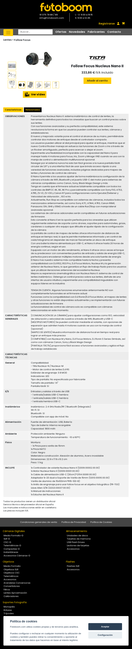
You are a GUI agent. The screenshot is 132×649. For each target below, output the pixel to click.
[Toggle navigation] (8, 32)
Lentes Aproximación (15, 592)
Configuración (105, 635)
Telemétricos (11, 576)
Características (13, 109)
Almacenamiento (76, 531)
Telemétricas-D (12, 545)
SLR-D (7, 538)
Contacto (114, 32)
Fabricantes (96, 32)
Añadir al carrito (97, 80)
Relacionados (33, 109)
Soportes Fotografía (15, 602)
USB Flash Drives (76, 542)
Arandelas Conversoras (17, 582)
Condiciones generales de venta (38, 522)
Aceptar (105, 626)
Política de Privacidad (74, 522)
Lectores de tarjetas (78, 545)
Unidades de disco (77, 535)
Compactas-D (12, 549)
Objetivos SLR (11, 569)
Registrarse (107, 24)
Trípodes (9, 613)
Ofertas (60, 32)
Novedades (77, 32)
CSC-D (7, 542)
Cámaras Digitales (14, 531)
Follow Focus (22, 40)
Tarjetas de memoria (79, 538)
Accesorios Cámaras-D (17, 555)
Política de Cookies (101, 522)
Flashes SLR (73, 566)
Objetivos (8, 561)
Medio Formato (12, 566)
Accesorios (73, 549)
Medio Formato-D (13, 535)
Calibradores (11, 596)
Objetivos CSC (12, 572)
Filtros (7, 589)
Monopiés (9, 606)
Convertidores (12, 586)
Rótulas (8, 610)
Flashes (70, 561)
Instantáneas (11, 552)
